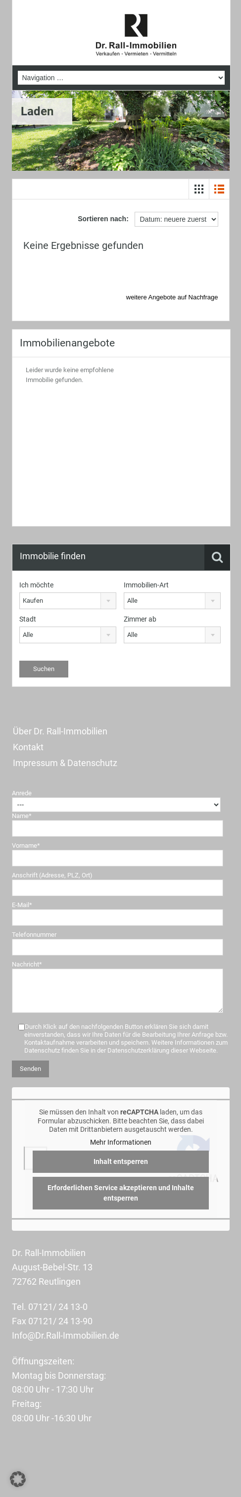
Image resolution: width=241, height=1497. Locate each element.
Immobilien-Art (146, 585)
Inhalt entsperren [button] (121, 1162)
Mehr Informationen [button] (120, 1142)
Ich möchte (36, 585)
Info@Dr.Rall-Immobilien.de (65, 1335)
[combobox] (67, 600)
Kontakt (28, 747)
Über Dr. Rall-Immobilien (60, 731)
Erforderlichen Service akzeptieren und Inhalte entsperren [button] (121, 1193)
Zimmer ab (140, 619)
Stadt (27, 619)
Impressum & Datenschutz (65, 763)
